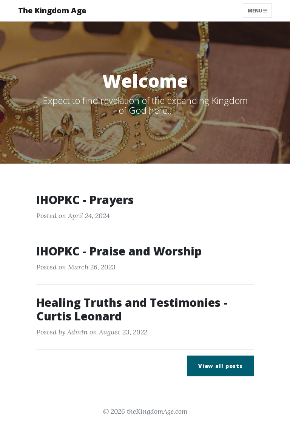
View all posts (220, 366)
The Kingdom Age (52, 10)
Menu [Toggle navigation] (257, 10)
